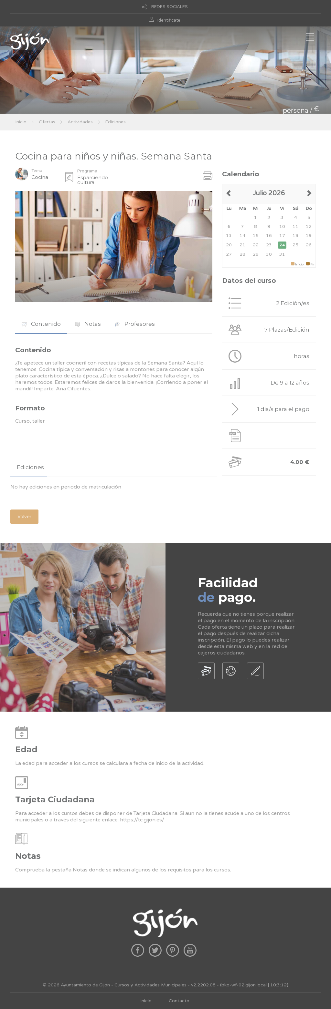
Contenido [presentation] (41, 324)
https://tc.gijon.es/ (142, 820)
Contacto (179, 1001)
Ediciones (115, 122)
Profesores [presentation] (135, 324)
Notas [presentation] (88, 324)
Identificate (168, 20)
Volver (24, 517)
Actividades (80, 122)
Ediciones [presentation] (30, 467)
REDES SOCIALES (169, 6)
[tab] (41, 324)
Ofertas (47, 122)
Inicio (21, 122)
